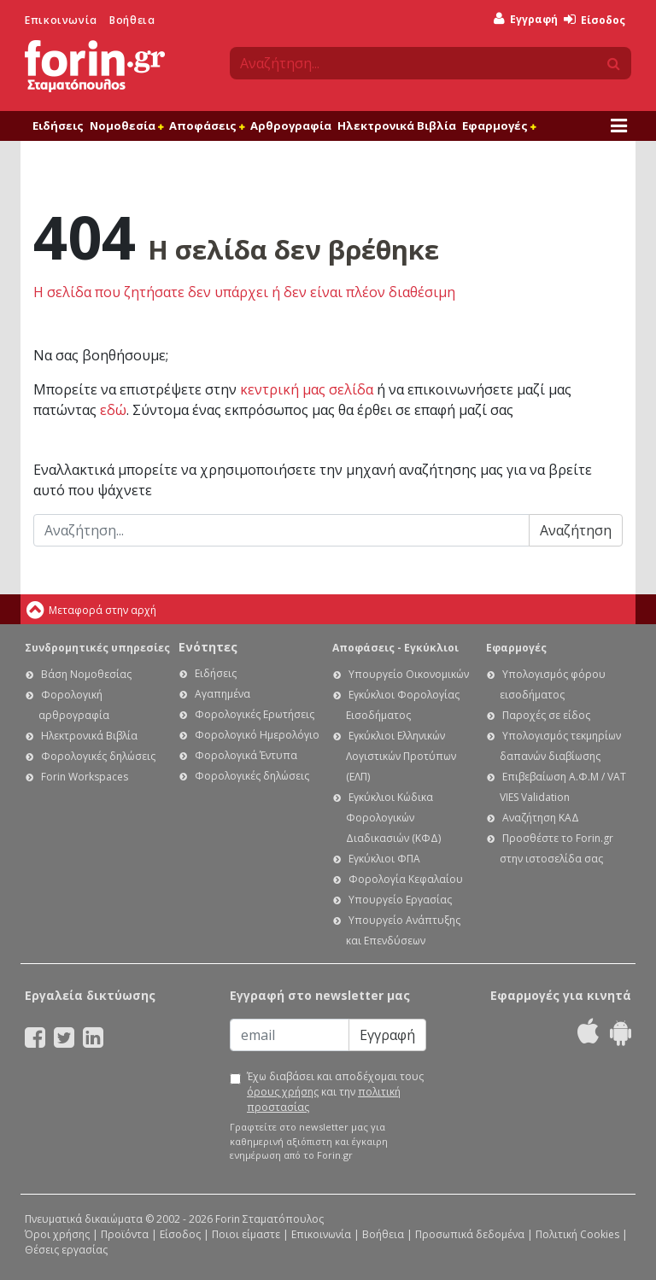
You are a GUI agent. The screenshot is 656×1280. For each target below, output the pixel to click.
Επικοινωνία (61, 20)
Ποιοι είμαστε (246, 1234)
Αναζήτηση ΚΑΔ (540, 817)
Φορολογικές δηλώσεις (98, 756)
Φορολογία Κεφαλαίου (405, 879)
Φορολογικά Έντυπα (246, 755)
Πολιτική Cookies (577, 1234)
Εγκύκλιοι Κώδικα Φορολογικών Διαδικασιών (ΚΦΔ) (393, 817)
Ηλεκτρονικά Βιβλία (396, 125)
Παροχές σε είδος (546, 715)
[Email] (289, 1035)
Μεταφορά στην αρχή (102, 610)
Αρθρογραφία (290, 125)
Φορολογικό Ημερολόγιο (257, 735)
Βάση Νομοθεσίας (86, 674)
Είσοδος (594, 20)
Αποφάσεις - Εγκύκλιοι (395, 647)
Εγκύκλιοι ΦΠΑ (384, 858)
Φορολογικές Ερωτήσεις (254, 714)
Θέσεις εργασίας (66, 1249)
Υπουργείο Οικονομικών (408, 674)
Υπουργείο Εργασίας (400, 899)
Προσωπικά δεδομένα (469, 1234)
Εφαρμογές (499, 125)
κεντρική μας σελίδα (306, 389)
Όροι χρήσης (57, 1234)
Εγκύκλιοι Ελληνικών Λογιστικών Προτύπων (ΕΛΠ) (401, 756)
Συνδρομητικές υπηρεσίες (97, 647)
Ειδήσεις (58, 125)
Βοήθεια (132, 20)
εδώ (113, 409)
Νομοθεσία (126, 125)
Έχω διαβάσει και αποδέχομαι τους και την (335, 1091)
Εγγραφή (526, 19)
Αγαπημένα (222, 694)
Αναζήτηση (576, 530)
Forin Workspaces (84, 776)
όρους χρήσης (283, 1091)
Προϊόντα (125, 1234)
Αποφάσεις (206, 125)
